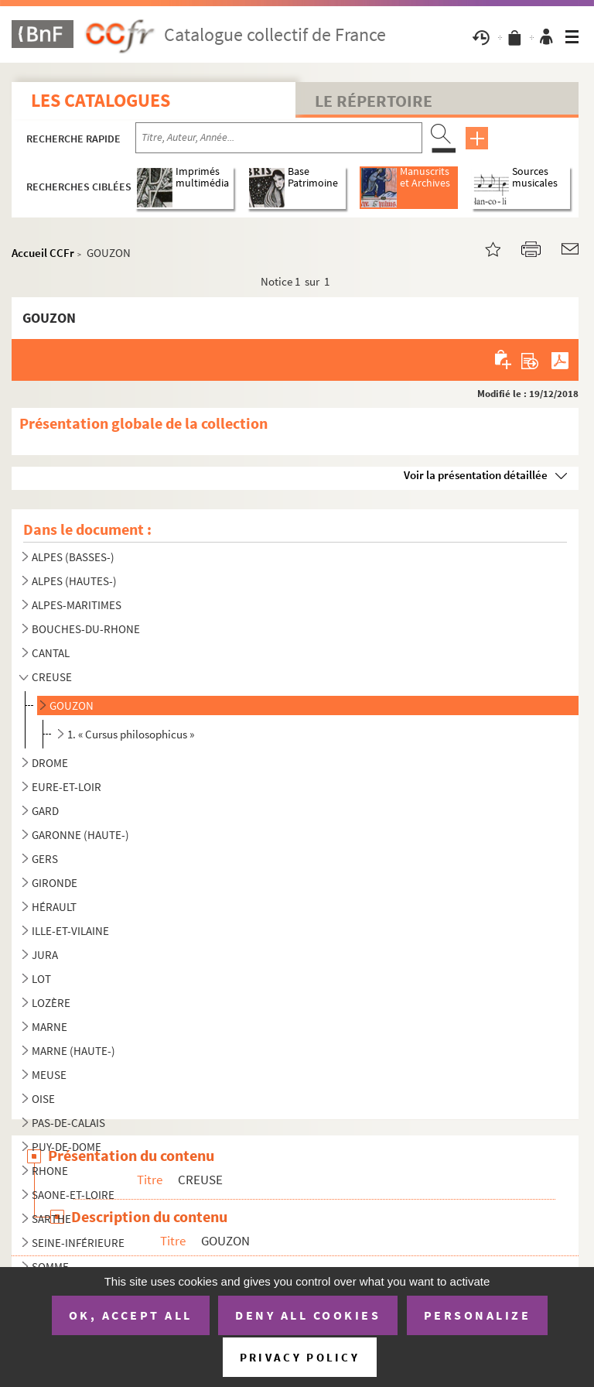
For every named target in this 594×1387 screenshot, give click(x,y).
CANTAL (51, 653)
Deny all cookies (308, 1315)
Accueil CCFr (43, 252)
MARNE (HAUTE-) (73, 1050)
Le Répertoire (373, 100)
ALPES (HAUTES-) (74, 581)
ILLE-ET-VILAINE (70, 930)
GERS (45, 858)
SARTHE (51, 1218)
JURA (45, 954)
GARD (45, 810)
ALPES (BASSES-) (73, 557)
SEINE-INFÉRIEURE (78, 1242)
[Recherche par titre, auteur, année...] (278, 137)
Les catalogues (100, 100)
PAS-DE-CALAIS (68, 1122)
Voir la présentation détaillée (476, 474)
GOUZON (72, 705)
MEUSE (49, 1074)
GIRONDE (54, 882)
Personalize (477, 1315)
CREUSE (52, 677)
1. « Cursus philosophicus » (130, 734)
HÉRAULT (54, 906)
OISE (43, 1098)
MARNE (49, 1026)
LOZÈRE (51, 1002)
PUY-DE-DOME (66, 1146)
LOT (41, 978)
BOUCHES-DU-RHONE (86, 629)
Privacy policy (300, 1357)
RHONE (50, 1170)
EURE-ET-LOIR (66, 786)
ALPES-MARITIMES (76, 605)
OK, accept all (131, 1315)
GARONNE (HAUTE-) (80, 834)
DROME (50, 762)
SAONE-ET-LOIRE (73, 1194)
